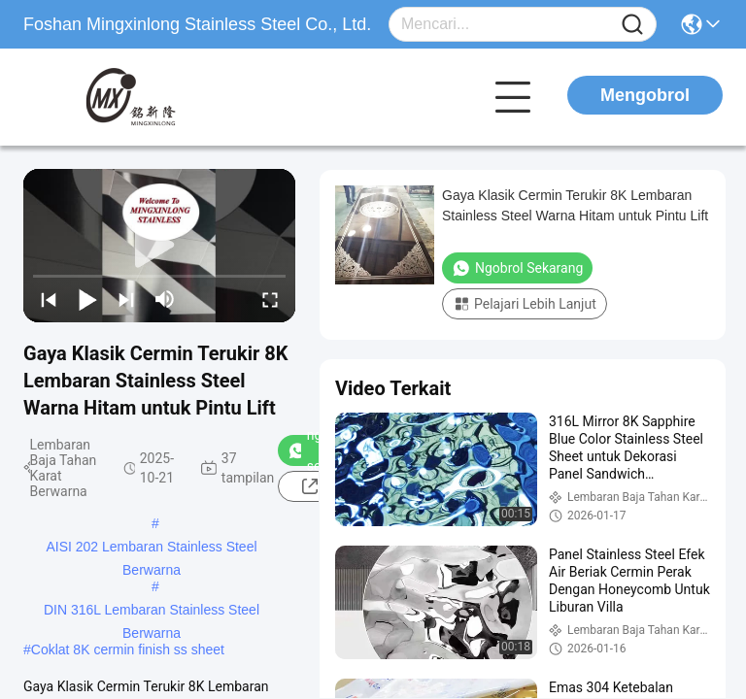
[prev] (48, 299)
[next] (126, 299)
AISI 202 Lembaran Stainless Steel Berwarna (151, 548)
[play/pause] (87, 299)
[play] (159, 245)
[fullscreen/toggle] (270, 299)
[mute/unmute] (165, 299)
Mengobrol (645, 95)
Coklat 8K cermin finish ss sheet (127, 649)
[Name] (632, 25)
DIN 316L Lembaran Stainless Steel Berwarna (151, 611)
